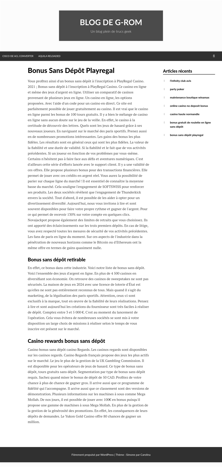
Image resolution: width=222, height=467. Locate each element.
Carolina (145, 454)
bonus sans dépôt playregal (186, 135)
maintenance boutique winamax (189, 97)
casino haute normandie (184, 114)
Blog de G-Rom (111, 22)
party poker (177, 89)
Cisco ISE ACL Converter (17, 56)
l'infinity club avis (180, 80)
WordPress (107, 454)
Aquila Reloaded (49, 56)
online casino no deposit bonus (189, 105)
